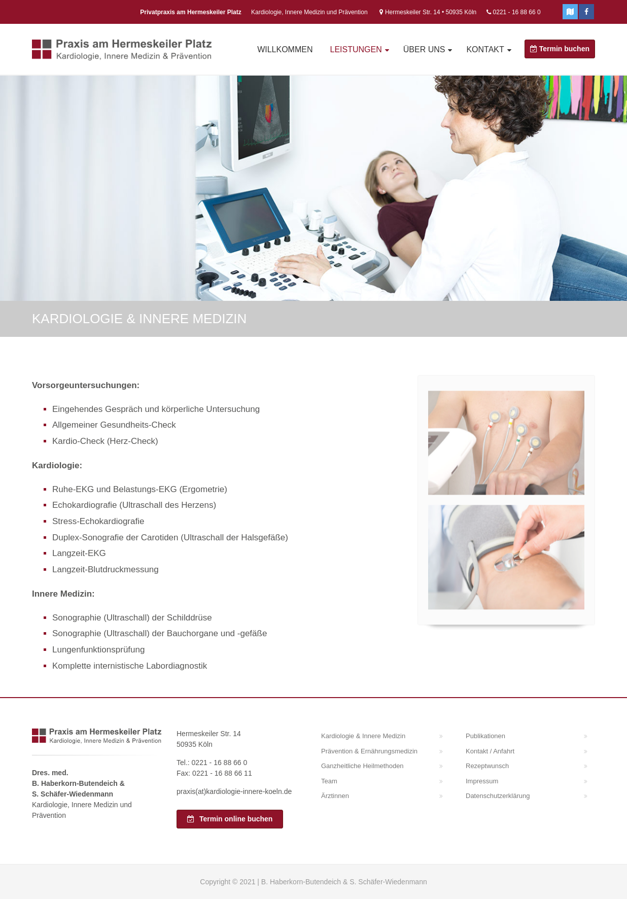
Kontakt (485, 49)
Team (329, 781)
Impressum (482, 781)
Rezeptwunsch (487, 766)
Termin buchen (559, 49)
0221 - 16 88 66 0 (517, 12)
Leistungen (355, 49)
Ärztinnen (335, 796)
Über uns (424, 49)
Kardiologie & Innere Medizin (363, 736)
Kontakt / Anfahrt (490, 751)
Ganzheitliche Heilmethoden (362, 766)
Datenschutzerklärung (498, 796)
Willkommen (284, 49)
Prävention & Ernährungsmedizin (369, 751)
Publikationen (485, 736)
